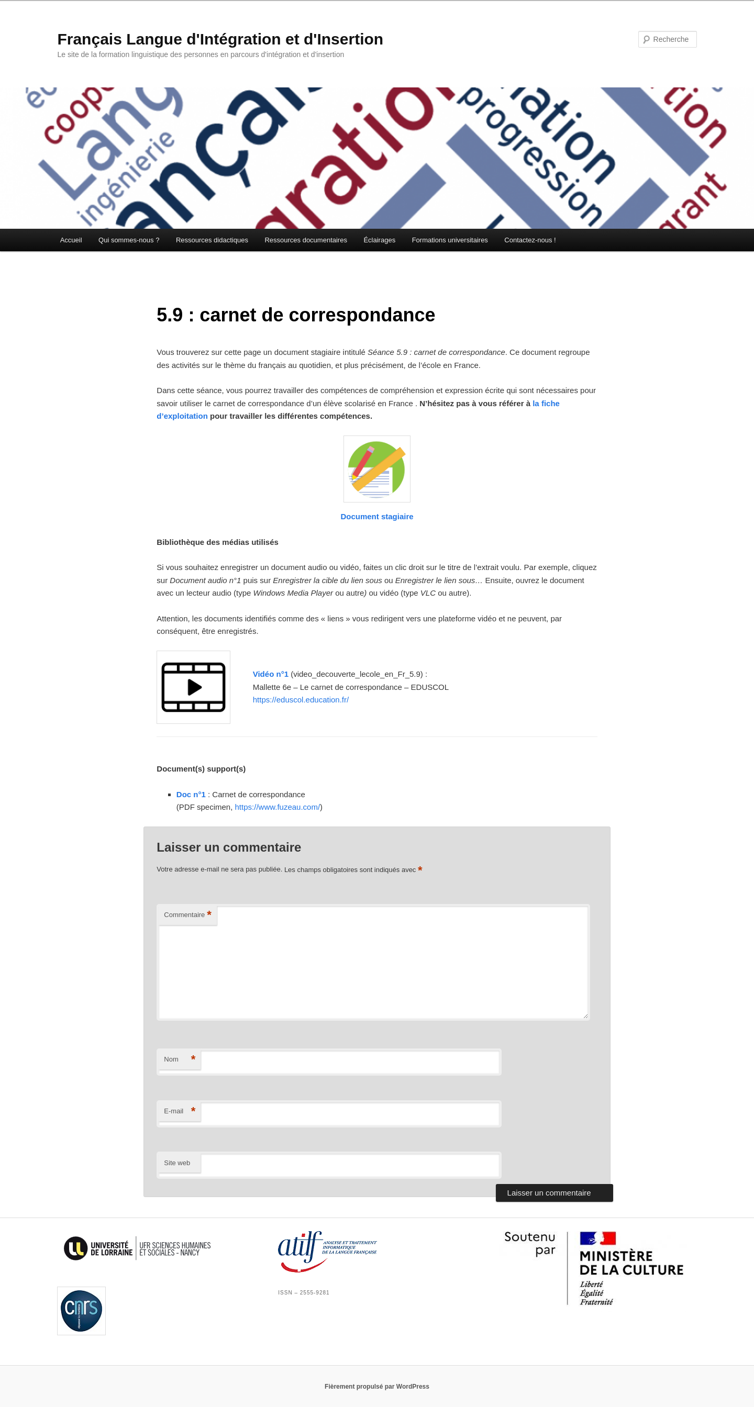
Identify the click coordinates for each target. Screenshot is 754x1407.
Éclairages (379, 240)
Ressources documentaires (305, 240)
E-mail (179, 1111)
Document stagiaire (376, 516)
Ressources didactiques (212, 240)
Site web (177, 1163)
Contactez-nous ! (530, 240)
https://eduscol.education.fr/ (301, 699)
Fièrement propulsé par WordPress (377, 1386)
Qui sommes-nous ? (128, 240)
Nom (179, 1059)
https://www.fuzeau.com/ (277, 806)
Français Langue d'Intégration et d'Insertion (220, 39)
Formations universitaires (450, 240)
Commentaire (188, 915)
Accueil (71, 240)
